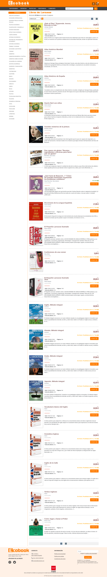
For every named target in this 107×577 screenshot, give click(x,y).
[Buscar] (79, 8)
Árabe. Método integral (53, 356)
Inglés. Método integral (53, 305)
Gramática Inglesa (51, 434)
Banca (10, 76)
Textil (10, 103)
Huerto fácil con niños (53, 103)
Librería (52, 8)
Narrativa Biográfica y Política (17, 56)
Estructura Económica (15, 32)
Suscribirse (88, 557)
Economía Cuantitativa (15, 48)
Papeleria (11, 111)
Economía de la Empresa (15, 61)
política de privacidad (91, 553)
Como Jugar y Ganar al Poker (56, 519)
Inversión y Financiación (15, 66)
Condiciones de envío (59, 559)
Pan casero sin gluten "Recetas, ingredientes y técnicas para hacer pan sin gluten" (58, 152)
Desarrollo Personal (14, 101)
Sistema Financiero (14, 29)
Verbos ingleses (50, 492)
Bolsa (10, 88)
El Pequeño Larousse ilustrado (56, 227)
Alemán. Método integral (54, 330)
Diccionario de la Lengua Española (58, 203)
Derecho (11, 83)
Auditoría (11, 73)
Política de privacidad (59, 554)
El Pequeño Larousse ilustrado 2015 (56, 278)
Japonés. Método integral (54, 381)
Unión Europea (13, 34)
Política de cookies (59, 556)
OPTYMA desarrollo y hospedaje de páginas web (53, 575)
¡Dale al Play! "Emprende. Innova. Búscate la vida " (57, 24)
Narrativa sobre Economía (16, 58)
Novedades (13, 8)
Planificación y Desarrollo (16, 27)
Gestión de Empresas (14, 63)
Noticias (32, 8)
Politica (11, 93)
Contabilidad (12, 71)
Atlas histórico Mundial (53, 49)
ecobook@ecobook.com (37, 560)
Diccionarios (12, 81)
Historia (11, 91)
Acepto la (88, 553)
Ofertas (23, 8)
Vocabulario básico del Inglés (56, 407)
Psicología (12, 108)
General (11, 116)
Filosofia (11, 98)
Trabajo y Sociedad (14, 46)
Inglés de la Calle (51, 463)
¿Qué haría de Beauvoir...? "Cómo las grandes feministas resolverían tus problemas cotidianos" (58, 177)
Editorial (42, 8)
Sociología (12, 106)
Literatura (12, 113)
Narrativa (11, 53)
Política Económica (14, 24)
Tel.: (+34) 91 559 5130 (37, 558)
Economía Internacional (15, 18)
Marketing (12, 68)
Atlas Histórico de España (54, 76)
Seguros (11, 78)
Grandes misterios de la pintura (56, 127)
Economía (11, 118)
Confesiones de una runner (55, 252)
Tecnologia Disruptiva (15, 96)
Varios (11, 86)
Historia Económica (14, 43)
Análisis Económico (14, 15)
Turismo (11, 51)
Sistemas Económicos (14, 37)
